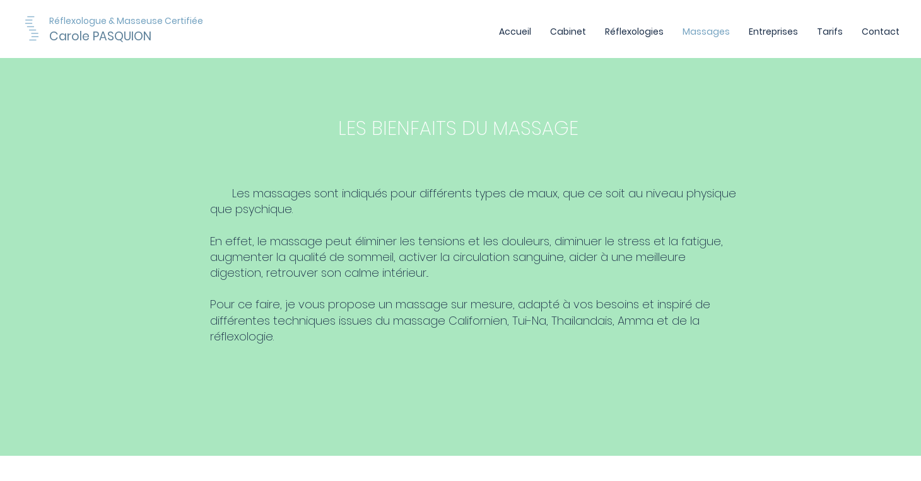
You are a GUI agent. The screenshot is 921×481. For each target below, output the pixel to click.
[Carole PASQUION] (118, 36)
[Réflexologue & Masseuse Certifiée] (160, 21)
